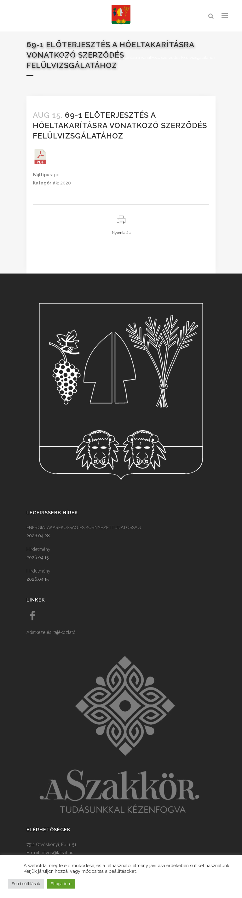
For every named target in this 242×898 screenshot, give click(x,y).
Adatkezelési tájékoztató (51, 632)
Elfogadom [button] (61, 883)
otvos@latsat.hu (57, 852)
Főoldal (63, 57)
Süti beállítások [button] (26, 883)
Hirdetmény (38, 549)
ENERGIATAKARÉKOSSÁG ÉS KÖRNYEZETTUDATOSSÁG (83, 527)
